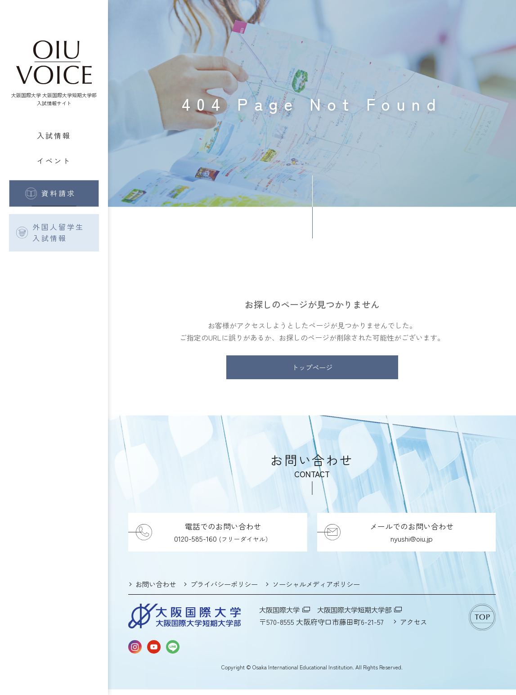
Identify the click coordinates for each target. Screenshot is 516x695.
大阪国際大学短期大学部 (359, 615)
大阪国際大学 (280, 615)
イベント (54, 160)
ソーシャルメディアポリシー (326, 589)
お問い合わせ (157, 589)
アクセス (414, 627)
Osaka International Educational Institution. (303, 672)
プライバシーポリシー (229, 589)
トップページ (312, 370)
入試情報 (54, 135)
